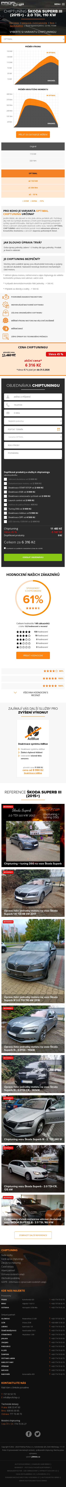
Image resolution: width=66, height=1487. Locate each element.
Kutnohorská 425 (28, 1299)
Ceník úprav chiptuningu (12, 1258)
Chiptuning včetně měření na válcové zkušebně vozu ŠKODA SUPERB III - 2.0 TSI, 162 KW (32, 1221)
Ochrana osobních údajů (12, 1274)
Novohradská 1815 (29, 1330)
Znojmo (4, 1342)
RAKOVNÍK (5, 1374)
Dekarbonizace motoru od (25, 483)
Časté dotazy (7, 1266)
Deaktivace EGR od (21, 492)
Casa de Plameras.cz (25, 1474)
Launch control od (21, 500)
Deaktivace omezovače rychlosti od (29, 496)
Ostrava (5, 1307)
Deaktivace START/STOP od (25, 487)
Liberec (4, 1326)
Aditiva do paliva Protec (23, 504)
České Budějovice (8, 1330)
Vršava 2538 (26, 1323)
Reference (8, 807)
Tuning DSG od (19, 509)
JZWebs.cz (36, 1457)
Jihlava (4, 1338)
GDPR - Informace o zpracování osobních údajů (23, 1282)
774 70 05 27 (20, 1423)
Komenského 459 (28, 1374)
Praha (4, 1299)
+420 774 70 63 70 (57, 1299)
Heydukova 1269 (28, 1334)
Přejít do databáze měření (33, 134)
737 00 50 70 (9, 1394)
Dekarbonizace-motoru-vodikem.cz (22, 1477)
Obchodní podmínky (10, 1278)
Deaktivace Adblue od (23, 513)
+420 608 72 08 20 (58, 1323)
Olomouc (5, 1319)
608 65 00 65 (13, 1410)
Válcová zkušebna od (22, 479)
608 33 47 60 (14, 1407)
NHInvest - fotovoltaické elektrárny (32, 1467)
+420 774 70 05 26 (57, 1307)
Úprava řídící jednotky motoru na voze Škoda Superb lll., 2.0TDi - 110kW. (31, 1048)
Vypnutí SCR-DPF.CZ (48, 1471)
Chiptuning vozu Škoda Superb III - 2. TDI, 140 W (33, 1139)
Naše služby (7, 1255)
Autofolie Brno (22, 1464)
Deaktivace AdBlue (33, 775)
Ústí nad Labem (8, 1358)
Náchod (4, 1370)
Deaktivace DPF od (21, 517)
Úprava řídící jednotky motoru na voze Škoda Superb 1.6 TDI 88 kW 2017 (31, 912)
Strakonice (6, 1334)
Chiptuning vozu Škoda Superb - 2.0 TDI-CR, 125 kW (30, 1188)
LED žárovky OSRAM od (24, 521)
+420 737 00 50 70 (57, 1303)
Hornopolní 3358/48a (29, 1307)
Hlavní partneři (8, 1270)
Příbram (5, 1366)
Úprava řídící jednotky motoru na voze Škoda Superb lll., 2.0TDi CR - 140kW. (31, 1088)
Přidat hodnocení (33, 655)
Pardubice (5, 1346)
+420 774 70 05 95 (58, 1338)
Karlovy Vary (7, 1362)
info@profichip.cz (11, 1397)
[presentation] (22, 465)
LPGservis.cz (43, 1474)
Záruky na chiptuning (11, 1262)
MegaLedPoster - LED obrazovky (22, 1471)
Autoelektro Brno (50, 1477)
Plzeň (4, 1350)
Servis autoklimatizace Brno (33, 1480)
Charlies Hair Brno (41, 1464)
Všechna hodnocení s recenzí (35, 694)
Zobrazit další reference (33, 1235)
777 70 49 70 (16, 1414)
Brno (3, 1303)
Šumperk (5, 1354)
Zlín (3, 1323)
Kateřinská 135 (27, 1326)
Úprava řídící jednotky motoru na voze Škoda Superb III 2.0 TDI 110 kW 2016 (31, 999)
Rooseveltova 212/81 (29, 1319)
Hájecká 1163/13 (28, 1303)
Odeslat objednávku (33, 557)
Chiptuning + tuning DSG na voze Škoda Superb (33, 863)
